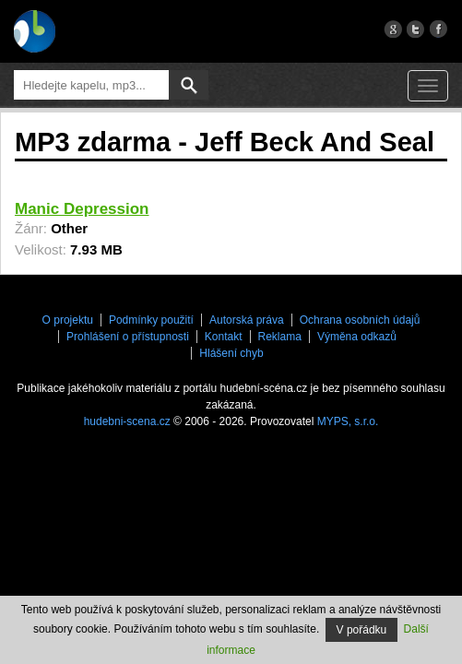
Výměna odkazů (357, 336)
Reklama (280, 336)
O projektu (67, 320)
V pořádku (362, 629)
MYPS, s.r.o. (348, 421)
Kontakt (224, 336)
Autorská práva (246, 320)
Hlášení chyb (231, 353)
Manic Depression (82, 209)
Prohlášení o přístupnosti (127, 336)
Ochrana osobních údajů (360, 320)
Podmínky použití (151, 320)
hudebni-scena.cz (127, 421)
